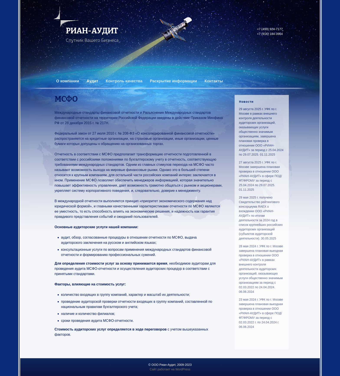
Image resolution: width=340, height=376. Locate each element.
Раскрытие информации (173, 81)
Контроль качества (124, 81)
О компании (67, 81)
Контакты (213, 81)
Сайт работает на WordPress (170, 369)
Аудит (92, 81)
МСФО (66, 99)
